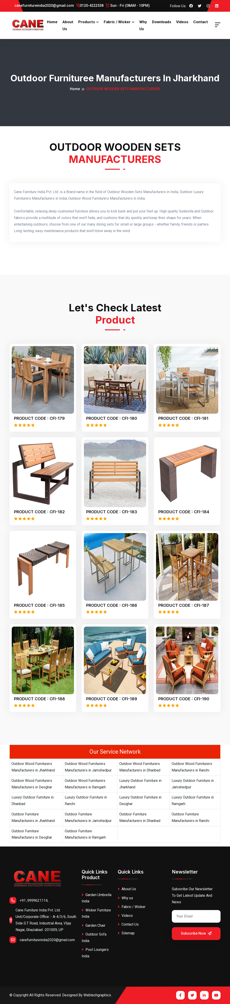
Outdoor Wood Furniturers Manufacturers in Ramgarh (85, 783)
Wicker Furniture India (96, 913)
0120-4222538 (90, 5)
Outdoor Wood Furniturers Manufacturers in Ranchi (192, 767)
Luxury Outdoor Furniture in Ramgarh (193, 800)
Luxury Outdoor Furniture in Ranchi (86, 800)
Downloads (161, 22)
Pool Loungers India (95, 952)
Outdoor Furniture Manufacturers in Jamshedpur (88, 817)
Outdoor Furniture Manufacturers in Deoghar (32, 834)
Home (52, 22)
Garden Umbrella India (96, 898)
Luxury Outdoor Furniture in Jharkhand (140, 783)
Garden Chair (93, 925)
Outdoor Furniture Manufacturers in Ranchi (190, 817)
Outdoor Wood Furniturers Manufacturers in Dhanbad (139, 767)
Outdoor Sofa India (94, 937)
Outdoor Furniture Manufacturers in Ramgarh (85, 834)
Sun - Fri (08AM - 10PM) (128, 5)
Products (86, 22)
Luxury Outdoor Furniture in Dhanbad (33, 800)
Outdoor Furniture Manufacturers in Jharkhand (33, 817)
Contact (200, 22)
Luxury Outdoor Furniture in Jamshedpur (193, 783)
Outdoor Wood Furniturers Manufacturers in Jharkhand (33, 767)
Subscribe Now (196, 933)
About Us (67, 25)
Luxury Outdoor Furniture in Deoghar (140, 800)
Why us (143, 25)
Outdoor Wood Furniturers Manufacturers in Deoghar (32, 783)
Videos (182, 22)
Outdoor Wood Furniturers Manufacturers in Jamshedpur (88, 767)
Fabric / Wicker (117, 22)
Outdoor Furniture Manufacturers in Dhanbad (139, 817)
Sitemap (126, 933)
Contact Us (128, 924)
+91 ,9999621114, (28, 900)
